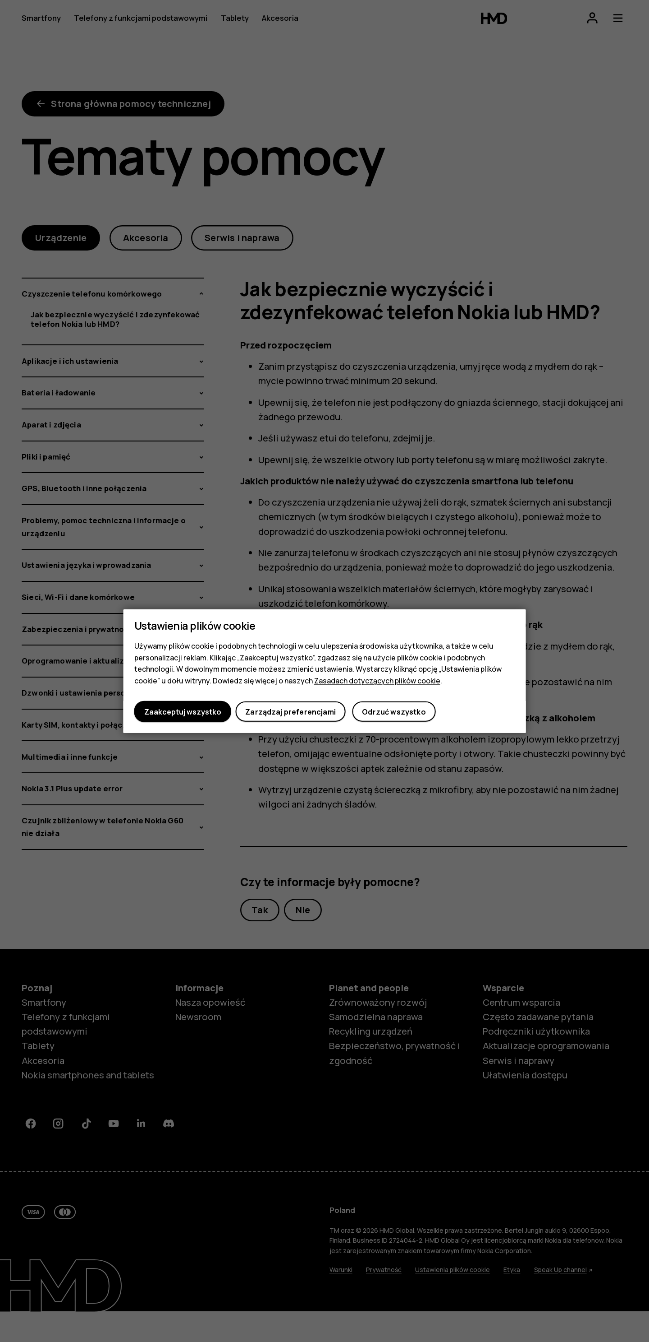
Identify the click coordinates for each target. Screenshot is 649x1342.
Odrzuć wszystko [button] (393, 711)
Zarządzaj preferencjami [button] (290, 711)
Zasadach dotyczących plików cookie (377, 680)
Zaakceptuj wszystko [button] (182, 711)
